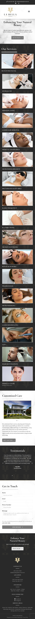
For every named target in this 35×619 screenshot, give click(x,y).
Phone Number (6, 505)
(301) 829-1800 (6, 523)
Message (4, 511)
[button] (29, 11)
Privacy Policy (25, 617)
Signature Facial (8, 71)
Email (3, 498)
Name (4, 492)
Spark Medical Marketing (17, 617)
